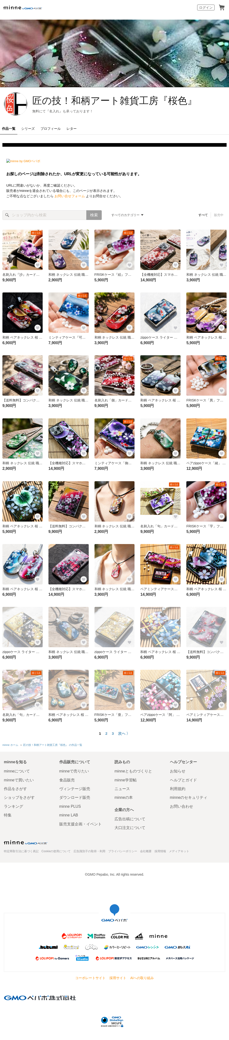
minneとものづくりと (133, 771)
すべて (203, 215)
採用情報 (160, 851)
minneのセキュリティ (189, 797)
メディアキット (179, 851)
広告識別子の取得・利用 (89, 851)
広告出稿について (129, 819)
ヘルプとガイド (183, 780)
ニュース (122, 789)
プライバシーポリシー (122, 851)
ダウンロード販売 (74, 797)
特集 (8, 815)
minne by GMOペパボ (22, 7)
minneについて (17, 771)
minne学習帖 (125, 780)
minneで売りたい (74, 771)
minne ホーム (10, 744)
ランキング (13, 806)
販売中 (218, 215)
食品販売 (67, 780)
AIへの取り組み (142, 978)
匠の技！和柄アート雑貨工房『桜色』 (114, 100)
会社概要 (146, 851)
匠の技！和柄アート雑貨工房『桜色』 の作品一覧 (52, 744)
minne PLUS (70, 806)
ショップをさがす (19, 797)
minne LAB (68, 815)
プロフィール (50, 129)
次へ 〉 (124, 733)
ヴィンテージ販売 (74, 789)
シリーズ (28, 129)
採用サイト (117, 978)
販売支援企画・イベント (80, 824)
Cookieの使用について (56, 851)
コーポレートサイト (90, 978)
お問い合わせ (181, 806)
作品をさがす (15, 789)
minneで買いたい (19, 780)
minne (25, 842)
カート (222, 7)
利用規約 (177, 789)
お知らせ (177, 771)
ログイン (206, 7)
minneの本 (123, 797)
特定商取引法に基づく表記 (21, 851)
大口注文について (129, 828)
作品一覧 (8, 129)
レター (72, 129)
